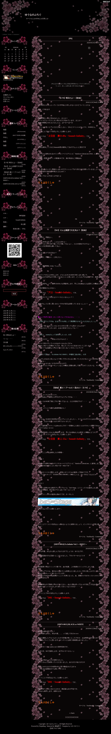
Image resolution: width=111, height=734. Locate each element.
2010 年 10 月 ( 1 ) (9, 313)
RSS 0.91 (6, 271)
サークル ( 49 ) (8, 97)
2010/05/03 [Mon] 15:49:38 (94, 548)
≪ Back (71, 713)
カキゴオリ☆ (75, 726)
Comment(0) (99, 223)
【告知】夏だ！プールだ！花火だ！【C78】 (70, 388)
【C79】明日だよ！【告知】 (13, 163)
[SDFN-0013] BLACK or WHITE (14, 184)
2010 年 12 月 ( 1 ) (9, 311)
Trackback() (90, 223)
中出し (5, 137)
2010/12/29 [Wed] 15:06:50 (94, 102)
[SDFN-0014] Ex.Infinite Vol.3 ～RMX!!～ (70, 544)
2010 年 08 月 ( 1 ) (9, 315)
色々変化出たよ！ (9, 335)
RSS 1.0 (5, 273)
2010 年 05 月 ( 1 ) (9, 317)
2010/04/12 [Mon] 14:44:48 (94, 628)
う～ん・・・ (8, 339)
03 (6, 47)
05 (25, 47)
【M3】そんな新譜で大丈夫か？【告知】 (70, 230)
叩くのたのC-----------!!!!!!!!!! (13, 346)
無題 (4, 130)
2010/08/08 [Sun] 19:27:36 (94, 392)
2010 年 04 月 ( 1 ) (9, 320)
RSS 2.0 (5, 275)
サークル (82, 223)
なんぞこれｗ (8, 350)
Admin (5, 34)
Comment (16, 34)
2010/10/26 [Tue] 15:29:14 (94, 234)
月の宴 (5, 342)
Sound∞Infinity (13, 79)
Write (9, 34)
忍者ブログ (54, 728)
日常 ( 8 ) (6, 101)
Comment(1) (99, 537)
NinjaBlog (42, 726)
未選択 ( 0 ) (7, 95)
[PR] (70, 39)
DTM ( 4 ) (6, 99)
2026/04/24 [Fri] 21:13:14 (95, 43)
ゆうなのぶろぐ (33, 14)
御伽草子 (58, 726)
